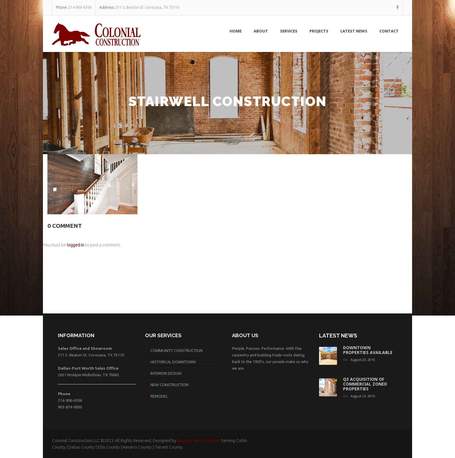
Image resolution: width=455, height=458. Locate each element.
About (261, 31)
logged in (75, 245)
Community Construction (176, 350)
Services (288, 31)
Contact (389, 31)
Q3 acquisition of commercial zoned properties (365, 384)
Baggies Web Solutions (198, 440)
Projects (318, 31)
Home (236, 31)
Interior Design (166, 373)
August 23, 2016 (363, 359)
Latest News (353, 31)
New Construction (169, 384)
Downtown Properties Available (368, 350)
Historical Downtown (173, 362)
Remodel (159, 396)
